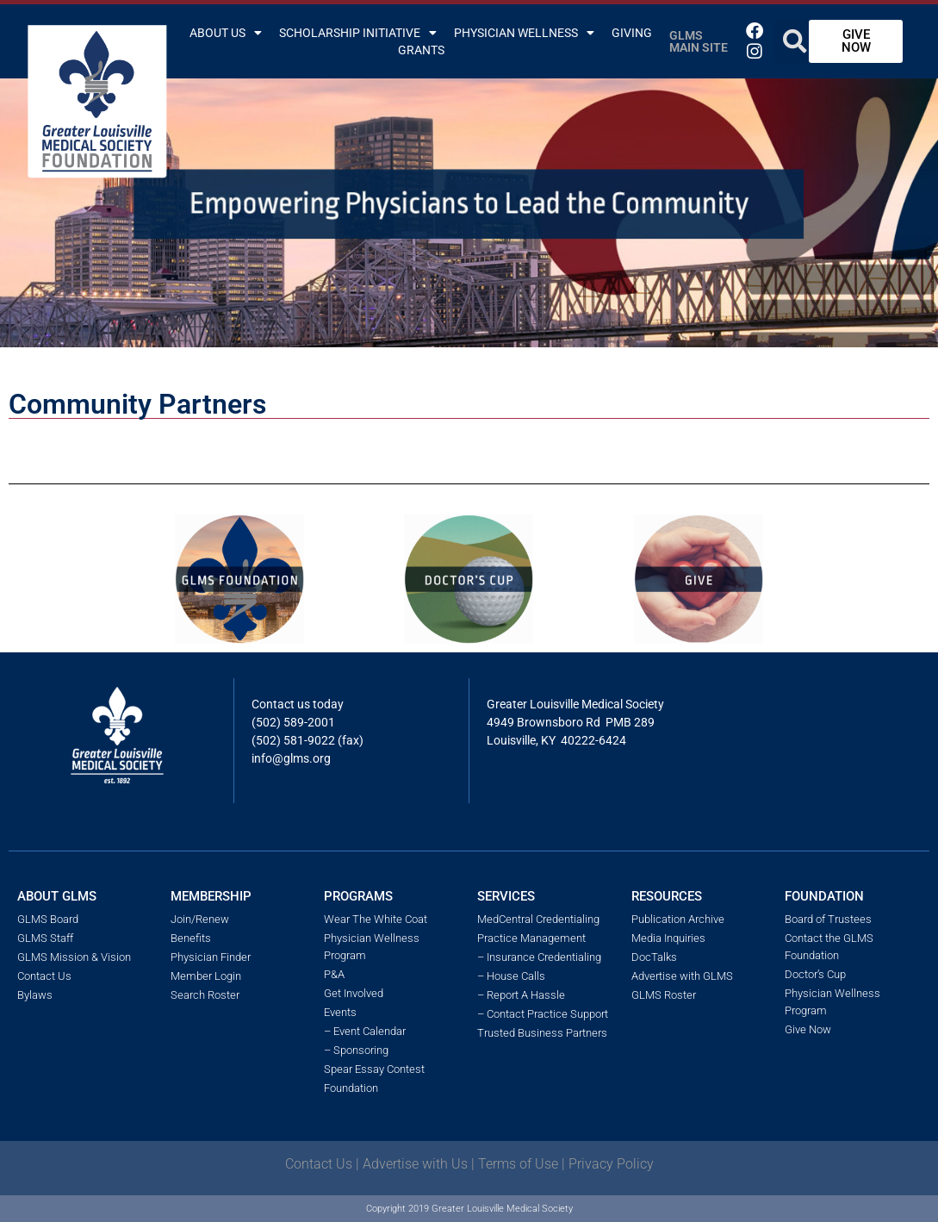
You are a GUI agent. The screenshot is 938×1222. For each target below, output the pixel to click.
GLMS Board (47, 919)
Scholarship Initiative (358, 32)
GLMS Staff (45, 938)
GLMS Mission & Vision (74, 957)
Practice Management (531, 938)
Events (340, 1012)
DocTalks (654, 957)
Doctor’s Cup (815, 974)
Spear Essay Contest (374, 1069)
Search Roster (205, 994)
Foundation (351, 1088)
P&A (334, 974)
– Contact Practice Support (542, 1013)
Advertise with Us (415, 1164)
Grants (421, 50)
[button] (795, 41)
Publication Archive (677, 919)
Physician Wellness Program (371, 947)
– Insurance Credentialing (539, 957)
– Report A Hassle (521, 994)
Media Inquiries (668, 938)
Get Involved (353, 993)
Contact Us (44, 975)
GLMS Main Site (698, 41)
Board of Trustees (828, 919)
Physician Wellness (524, 32)
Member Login (206, 975)
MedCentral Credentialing (538, 919)
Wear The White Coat (375, 919)
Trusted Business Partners (542, 1032)
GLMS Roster (663, 994)
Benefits (191, 938)
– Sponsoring (356, 1050)
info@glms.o (286, 758)
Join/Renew (200, 919)
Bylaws (35, 994)
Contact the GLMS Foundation (829, 947)
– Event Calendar (365, 1031)
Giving (632, 33)
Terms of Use (518, 1164)
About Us (225, 32)
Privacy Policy (611, 1164)
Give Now (808, 1029)
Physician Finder (211, 957)
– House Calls (511, 975)
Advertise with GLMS (682, 975)
